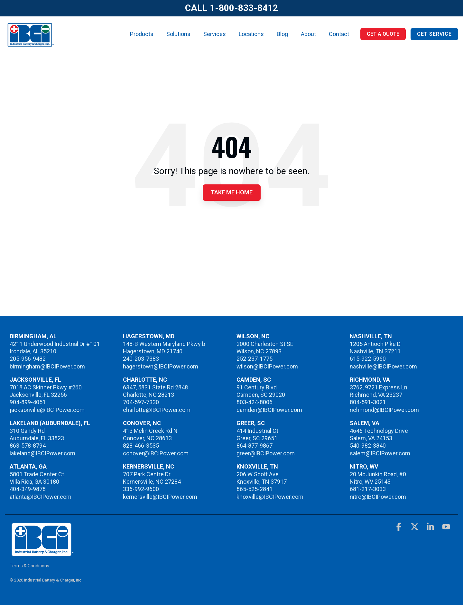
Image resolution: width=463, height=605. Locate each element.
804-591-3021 (368, 402)
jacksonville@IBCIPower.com (47, 409)
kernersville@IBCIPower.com (160, 496)
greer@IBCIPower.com (265, 453)
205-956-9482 (28, 358)
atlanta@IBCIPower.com (40, 496)
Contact (339, 34)
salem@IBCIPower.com (380, 453)
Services (214, 34)
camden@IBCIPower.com (269, 409)
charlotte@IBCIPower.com (156, 409)
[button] (399, 528)
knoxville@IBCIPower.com (269, 496)
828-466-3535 (141, 445)
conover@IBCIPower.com (156, 453)
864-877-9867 (254, 445)
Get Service (434, 34)
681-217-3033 (368, 489)
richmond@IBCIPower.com (384, 409)
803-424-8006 (254, 402)
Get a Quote (383, 34)
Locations (251, 34)
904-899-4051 (28, 402)
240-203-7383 (141, 358)
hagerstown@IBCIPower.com (160, 366)
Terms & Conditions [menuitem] (29, 565)
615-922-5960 (368, 358)
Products (141, 34)
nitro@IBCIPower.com (378, 496)
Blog (282, 34)
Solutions (178, 34)
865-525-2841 (254, 489)
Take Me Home (232, 192)
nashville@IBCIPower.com (383, 366)
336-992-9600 (141, 489)
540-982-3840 (368, 445)
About (308, 34)
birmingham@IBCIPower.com (47, 366)
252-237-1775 (254, 358)
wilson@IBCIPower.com (267, 366)
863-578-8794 (28, 445)
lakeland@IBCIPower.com (42, 453)
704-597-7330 (141, 402)
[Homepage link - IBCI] (42, 553)
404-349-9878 (28, 489)
